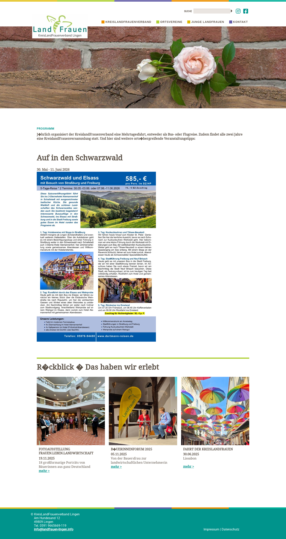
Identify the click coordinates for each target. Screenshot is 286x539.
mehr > (44, 471)
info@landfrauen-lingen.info (53, 529)
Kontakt (238, 21)
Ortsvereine (169, 21)
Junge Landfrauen (205, 21)
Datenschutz (230, 529)
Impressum (211, 529)
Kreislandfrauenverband (126, 21)
